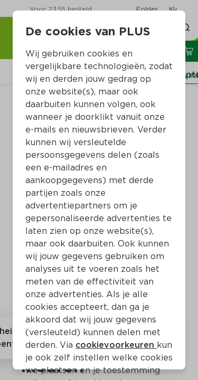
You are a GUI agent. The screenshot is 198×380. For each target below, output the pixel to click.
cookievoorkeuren (116, 345)
